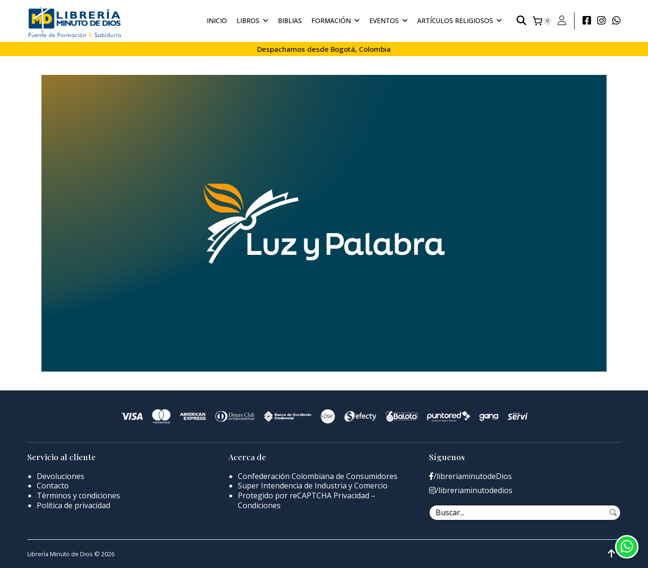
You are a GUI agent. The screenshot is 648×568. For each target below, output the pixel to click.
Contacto (53, 485)
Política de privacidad (73, 505)
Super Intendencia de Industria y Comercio (313, 485)
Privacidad (351, 495)
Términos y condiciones (78, 495)
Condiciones (259, 505)
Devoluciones (60, 476)
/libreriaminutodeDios (470, 476)
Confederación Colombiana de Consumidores (317, 476)
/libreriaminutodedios (470, 490)
